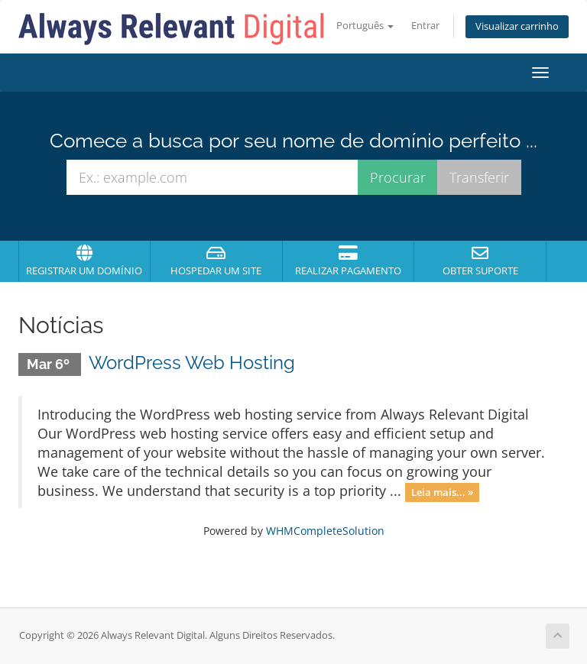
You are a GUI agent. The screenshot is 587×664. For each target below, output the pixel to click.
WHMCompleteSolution (325, 530)
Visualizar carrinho (517, 26)
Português (365, 25)
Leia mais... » (442, 492)
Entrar (425, 25)
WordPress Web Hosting (192, 362)
